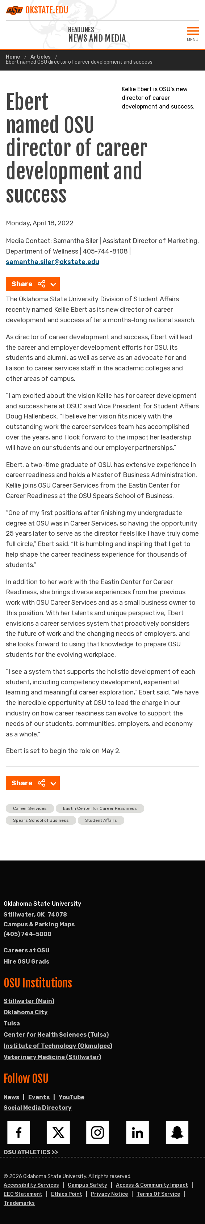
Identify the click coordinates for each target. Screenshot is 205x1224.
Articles (40, 57)
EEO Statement (23, 1194)
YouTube (71, 1097)
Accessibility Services (31, 1185)
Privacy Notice (109, 1194)
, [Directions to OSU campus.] (35, 914)
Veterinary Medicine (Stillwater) (52, 1057)
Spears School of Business (41, 820)
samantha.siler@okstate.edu (52, 262)
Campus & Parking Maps (39, 924)
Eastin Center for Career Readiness (100, 808)
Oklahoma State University (42, 903)
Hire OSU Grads (26, 961)
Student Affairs (101, 820)
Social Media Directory (38, 1107)
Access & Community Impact (152, 1185)
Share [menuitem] (28, 284)
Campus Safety (87, 1185)
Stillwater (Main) (29, 1001)
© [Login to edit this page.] (6, 1177)
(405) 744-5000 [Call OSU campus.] (27, 934)
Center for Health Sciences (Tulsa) (56, 1034)
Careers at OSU (27, 950)
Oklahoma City (26, 1012)
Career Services (30, 808)
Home (13, 57)
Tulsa (12, 1023)
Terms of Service (158, 1194)
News (11, 1097)
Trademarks (19, 1203)
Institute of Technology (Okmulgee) (58, 1045)
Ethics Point (66, 1194)
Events (39, 1097)
